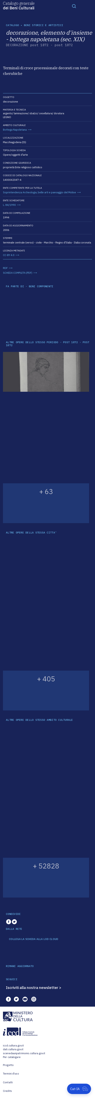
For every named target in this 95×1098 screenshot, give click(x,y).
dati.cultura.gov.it (13, 1049)
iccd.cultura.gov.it (13, 1045)
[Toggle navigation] (74, 6)
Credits (7, 1091)
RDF (5, 268)
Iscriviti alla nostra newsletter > (33, 987)
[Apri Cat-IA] (79, 1089)
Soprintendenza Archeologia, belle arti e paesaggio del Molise (39, 192)
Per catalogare (12, 1057)
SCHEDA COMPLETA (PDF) (17, 272)
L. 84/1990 (9, 205)
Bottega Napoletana (15, 129)
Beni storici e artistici (43, 25)
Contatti (8, 1082)
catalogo (12, 25)
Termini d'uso (11, 1073)
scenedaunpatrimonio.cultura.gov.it (24, 1053)
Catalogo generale (19, 5)
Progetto (8, 1065)
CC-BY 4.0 (8, 255)
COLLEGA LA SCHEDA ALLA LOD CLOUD (33, 939)
